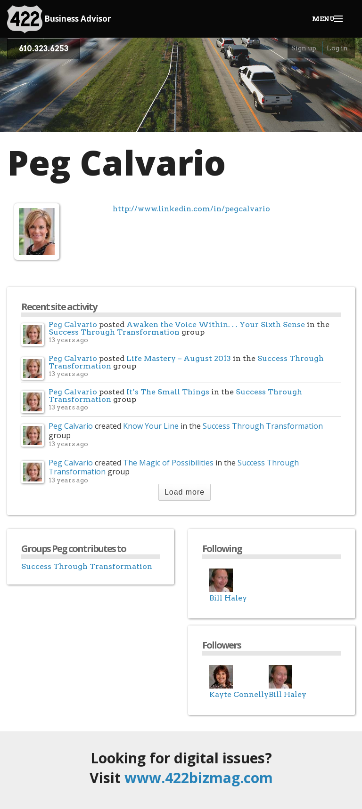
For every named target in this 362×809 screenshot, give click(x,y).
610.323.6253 (43, 48)
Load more (185, 492)
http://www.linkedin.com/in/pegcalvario (191, 208)
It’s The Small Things (167, 391)
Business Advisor (59, 19)
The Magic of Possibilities (168, 462)
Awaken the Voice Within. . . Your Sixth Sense (215, 324)
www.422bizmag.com (198, 777)
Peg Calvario (73, 324)
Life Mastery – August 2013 (178, 358)
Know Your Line (151, 426)
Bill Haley (228, 597)
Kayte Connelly (239, 694)
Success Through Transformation (114, 332)
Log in (337, 48)
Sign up (303, 48)
